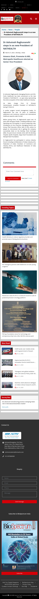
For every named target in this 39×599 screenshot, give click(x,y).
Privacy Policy (26, 584)
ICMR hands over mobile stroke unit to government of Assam (24, 350)
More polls (5, 407)
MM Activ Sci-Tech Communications (21, 595)
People (17, 30)
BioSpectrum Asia (27, 582)
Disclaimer (34, 586)
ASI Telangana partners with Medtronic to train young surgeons (19, 265)
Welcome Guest (4, 4)
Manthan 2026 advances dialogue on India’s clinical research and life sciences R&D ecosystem (25, 384)
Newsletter (29, 4)
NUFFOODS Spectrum (12, 584)
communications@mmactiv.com (14, 452)
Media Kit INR (10, 7)
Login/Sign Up (24, 7)
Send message (19, 502)
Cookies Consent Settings (10, 586)
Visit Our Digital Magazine (10, 582)
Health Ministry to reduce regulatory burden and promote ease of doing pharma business (17, 238)
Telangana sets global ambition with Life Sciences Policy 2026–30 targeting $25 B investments (25, 372)
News (10, 30)
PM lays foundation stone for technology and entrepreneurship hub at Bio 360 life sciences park (18, 335)
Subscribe (17, 7)
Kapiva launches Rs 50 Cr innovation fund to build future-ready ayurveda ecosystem (25, 361)
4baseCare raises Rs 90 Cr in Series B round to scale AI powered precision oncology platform (19, 297)
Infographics (3, 7)
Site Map (24, 586)
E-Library (11, 4)
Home (4, 30)
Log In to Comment (13, 178)
